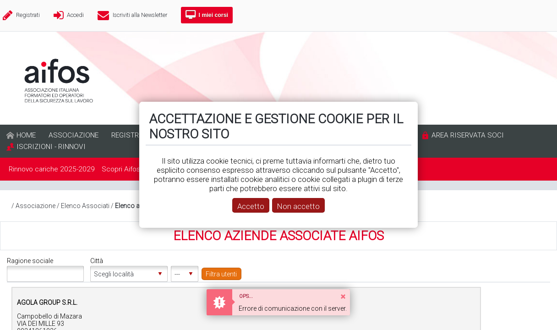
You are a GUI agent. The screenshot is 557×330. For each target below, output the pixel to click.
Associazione (35, 205)
